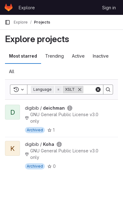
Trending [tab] (54, 56)
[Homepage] (8, 7)
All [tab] (11, 71)
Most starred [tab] (23, 56)
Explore (27, 7)
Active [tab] (78, 56)
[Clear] (98, 89)
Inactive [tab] (101, 56)
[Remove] (79, 89)
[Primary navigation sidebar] (7, 22)
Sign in (109, 7)
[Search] (108, 89)
